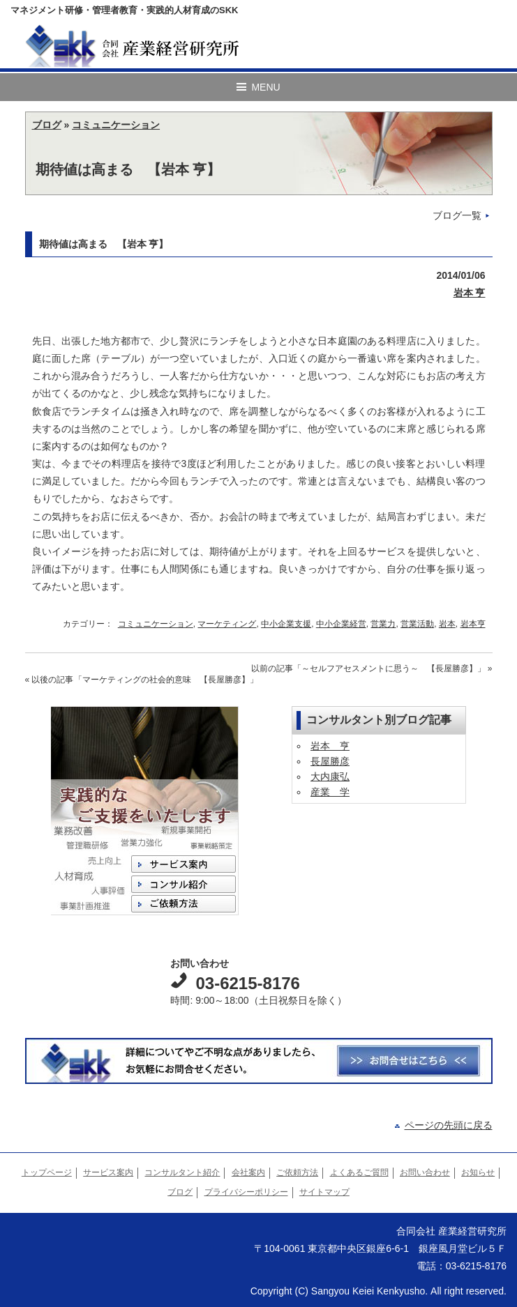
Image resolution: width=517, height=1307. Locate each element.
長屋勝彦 (330, 761)
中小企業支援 (286, 624)
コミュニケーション (116, 124)
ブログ (46, 124)
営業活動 (417, 624)
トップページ (47, 1172)
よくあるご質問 (359, 1172)
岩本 (447, 624)
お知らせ (478, 1172)
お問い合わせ (425, 1172)
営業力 (383, 624)
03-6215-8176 (247, 983)
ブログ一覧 (457, 215)
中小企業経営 (341, 624)
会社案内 (248, 1172)
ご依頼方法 (297, 1172)
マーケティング (226, 624)
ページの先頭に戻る (449, 1125)
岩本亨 (473, 624)
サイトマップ (324, 1192)
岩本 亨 (470, 292)
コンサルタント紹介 (182, 1172)
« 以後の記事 (141, 680)
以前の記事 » (372, 668)
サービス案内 (108, 1172)
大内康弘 (330, 776)
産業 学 (330, 791)
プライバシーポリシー (246, 1192)
